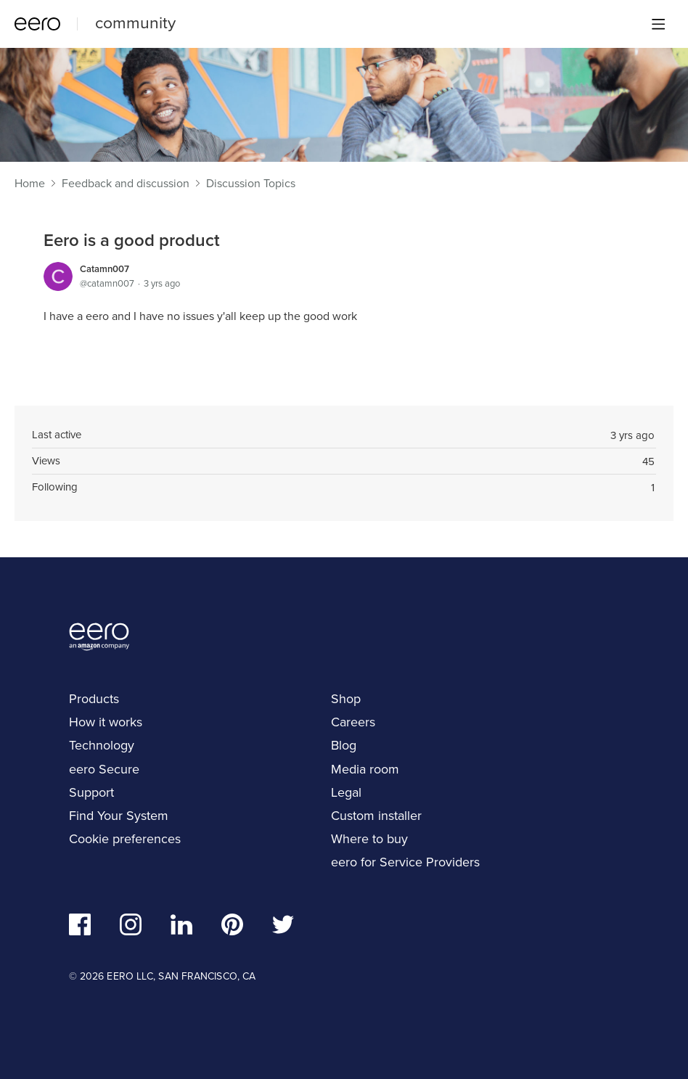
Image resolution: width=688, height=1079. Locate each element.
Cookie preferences (125, 838)
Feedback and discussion (125, 183)
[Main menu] (658, 24)
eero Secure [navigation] (104, 769)
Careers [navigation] (353, 722)
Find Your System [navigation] (118, 815)
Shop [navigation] (346, 698)
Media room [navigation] (365, 769)
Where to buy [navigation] (369, 838)
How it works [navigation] (105, 722)
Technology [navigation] (101, 745)
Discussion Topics (250, 183)
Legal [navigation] (346, 792)
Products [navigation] (94, 698)
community (135, 22)
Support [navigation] (91, 792)
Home (30, 183)
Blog (343, 745)
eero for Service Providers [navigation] (405, 862)
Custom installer (376, 815)
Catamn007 (104, 269)
